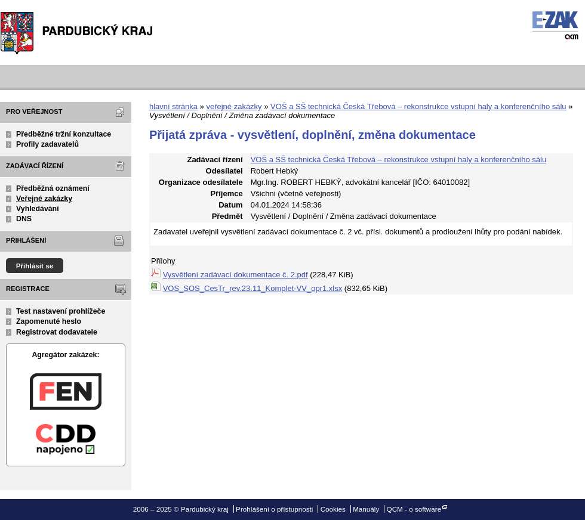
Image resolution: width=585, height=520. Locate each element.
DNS (24, 219)
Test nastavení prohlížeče (60, 311)
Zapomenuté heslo (48, 321)
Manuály (366, 509)
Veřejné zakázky (44, 198)
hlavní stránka (173, 106)
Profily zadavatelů (47, 144)
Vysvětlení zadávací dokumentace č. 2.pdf (235, 274)
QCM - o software (414, 509)
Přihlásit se (35, 266)
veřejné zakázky (233, 106)
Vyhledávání (37, 209)
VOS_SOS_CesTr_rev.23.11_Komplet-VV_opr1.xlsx (253, 288)
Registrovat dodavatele (56, 332)
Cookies (333, 509)
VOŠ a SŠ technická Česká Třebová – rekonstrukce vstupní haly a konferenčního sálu (418, 106)
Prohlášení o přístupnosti (274, 509)
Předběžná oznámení (53, 188)
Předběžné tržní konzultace (63, 134)
